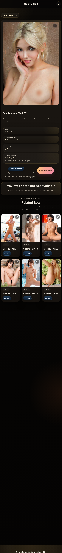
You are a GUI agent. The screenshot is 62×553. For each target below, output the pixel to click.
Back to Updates (10, 15)
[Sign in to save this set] (55, 26)
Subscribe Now (45, 170)
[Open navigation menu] (58, 3)
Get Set (7, 253)
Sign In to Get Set (16, 169)
